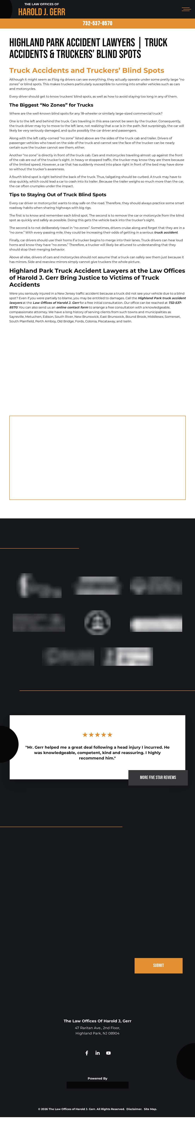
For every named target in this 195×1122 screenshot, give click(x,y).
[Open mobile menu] (185, 9)
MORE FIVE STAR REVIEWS (158, 782)
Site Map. (150, 1114)
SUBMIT (158, 970)
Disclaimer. (134, 1114)
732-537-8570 (98, 23)
